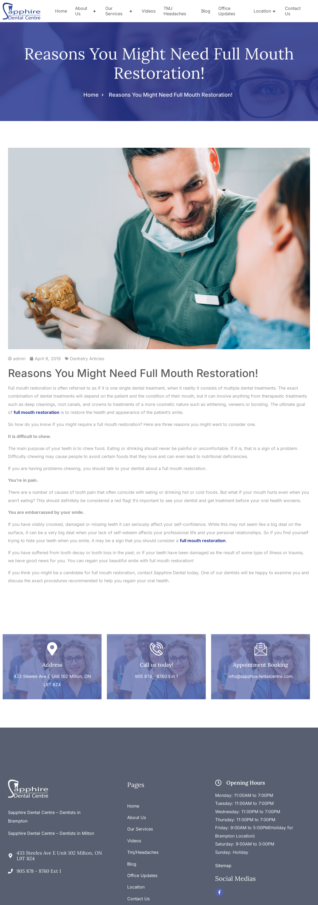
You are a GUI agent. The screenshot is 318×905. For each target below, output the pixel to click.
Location (265, 11)
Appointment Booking (260, 640)
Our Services (119, 11)
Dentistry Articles (87, 358)
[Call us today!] (156, 624)
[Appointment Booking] (260, 624)
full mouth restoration (36, 412)
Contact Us (293, 11)
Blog (205, 11)
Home (61, 11)
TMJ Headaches (175, 11)
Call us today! (156, 640)
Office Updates (226, 11)
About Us (86, 11)
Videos (149, 11)
